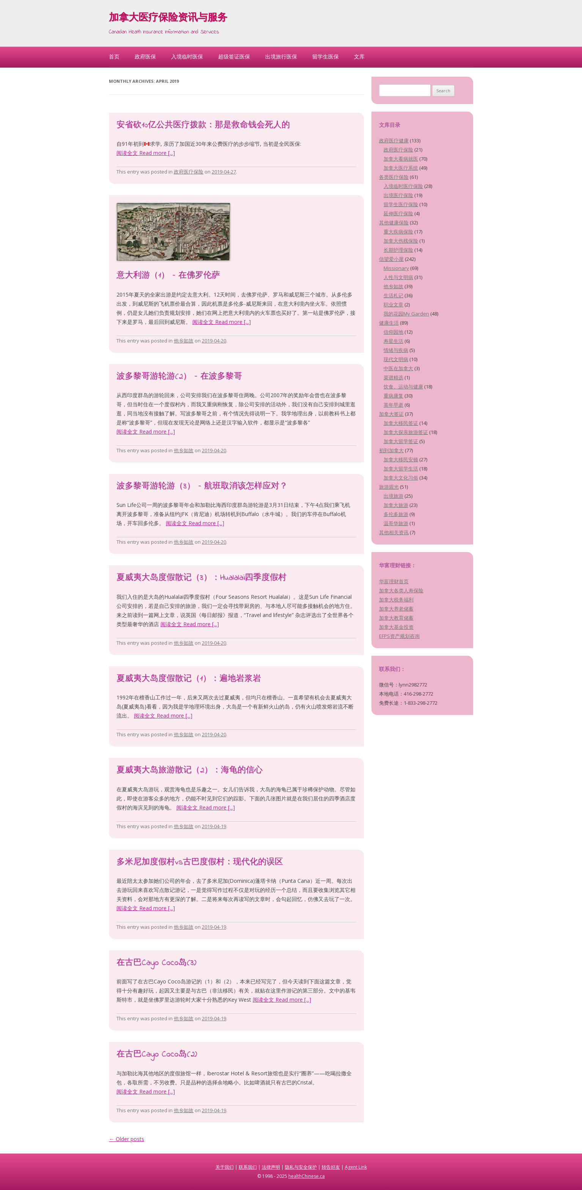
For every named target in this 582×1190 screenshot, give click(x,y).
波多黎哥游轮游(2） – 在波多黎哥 (179, 377)
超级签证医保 (234, 56)
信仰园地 (393, 331)
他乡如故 (183, 340)
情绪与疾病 (396, 350)
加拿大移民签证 (401, 423)
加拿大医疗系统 (401, 167)
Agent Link (356, 1167)
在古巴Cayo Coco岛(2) (156, 1054)
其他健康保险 (394, 222)
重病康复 (393, 395)
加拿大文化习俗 (401, 477)
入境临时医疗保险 (403, 186)
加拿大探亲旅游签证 (406, 432)
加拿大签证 (391, 413)
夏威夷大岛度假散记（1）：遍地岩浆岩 (188, 679)
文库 (359, 56)
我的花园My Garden (406, 313)
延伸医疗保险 (398, 213)
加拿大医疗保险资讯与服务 (168, 18)
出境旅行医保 (281, 56)
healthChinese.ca (306, 1176)
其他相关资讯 (394, 532)
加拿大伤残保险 (401, 240)
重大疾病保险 (398, 231)
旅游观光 (389, 486)
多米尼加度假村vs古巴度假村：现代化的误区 (199, 862)
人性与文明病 (398, 277)
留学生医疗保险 (401, 204)
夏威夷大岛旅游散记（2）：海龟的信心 (189, 770)
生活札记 (393, 295)
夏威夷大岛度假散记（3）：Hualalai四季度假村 (201, 578)
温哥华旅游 (396, 523)
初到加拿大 (391, 450)
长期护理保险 (398, 249)
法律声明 (271, 1167)
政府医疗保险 (188, 171)
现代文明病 (396, 359)
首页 (114, 56)
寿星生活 (393, 341)
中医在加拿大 (398, 368)
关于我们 (224, 1167)
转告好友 (331, 1167)
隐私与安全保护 (301, 1167)
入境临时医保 (187, 56)
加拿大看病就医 (401, 158)
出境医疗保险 (398, 195)
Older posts (126, 1139)
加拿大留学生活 (401, 468)
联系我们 (248, 1167)
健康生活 (389, 322)
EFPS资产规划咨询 (399, 636)
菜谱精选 (393, 377)
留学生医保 (325, 56)
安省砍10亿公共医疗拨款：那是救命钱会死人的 (203, 125)
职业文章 (393, 304)
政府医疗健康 (394, 140)
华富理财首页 (394, 581)
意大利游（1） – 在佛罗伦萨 (168, 276)
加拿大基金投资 (396, 626)
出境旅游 (393, 495)
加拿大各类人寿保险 (401, 590)
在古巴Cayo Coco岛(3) (156, 963)
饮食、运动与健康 (403, 386)
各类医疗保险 (394, 177)
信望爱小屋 (391, 259)
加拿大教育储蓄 (396, 617)
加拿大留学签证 (401, 441)
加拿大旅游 (396, 505)
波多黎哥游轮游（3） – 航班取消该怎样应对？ (202, 486)
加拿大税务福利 (396, 599)
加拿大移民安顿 (401, 459)
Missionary (396, 268)
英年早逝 (393, 404)
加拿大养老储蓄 (396, 608)
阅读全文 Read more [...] (145, 152)
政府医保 (145, 56)
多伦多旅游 (396, 514)
